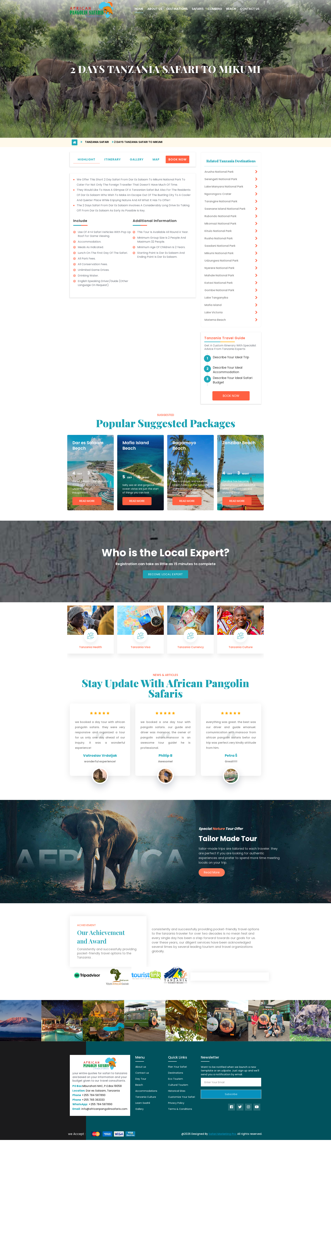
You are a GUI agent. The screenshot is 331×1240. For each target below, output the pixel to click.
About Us (154, 9)
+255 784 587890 (89, 1095)
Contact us (142, 1073)
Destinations (177, 9)
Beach (231, 9)
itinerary (112, 159)
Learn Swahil (142, 1103)
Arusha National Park (219, 172)
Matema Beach (215, 320)
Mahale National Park (219, 275)
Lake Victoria (213, 312)
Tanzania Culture (145, 1097)
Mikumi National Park (219, 253)
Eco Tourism (175, 1079)
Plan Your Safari (177, 1067)
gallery (137, 159)
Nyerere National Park (219, 268)
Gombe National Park (219, 290)
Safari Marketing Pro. (223, 1134)
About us (140, 1067)
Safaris (198, 9)
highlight (86, 159)
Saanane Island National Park (224, 209)
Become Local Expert (165, 574)
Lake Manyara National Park (223, 187)
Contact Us (249, 9)
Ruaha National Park (218, 238)
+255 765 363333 (88, 1100)
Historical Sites (176, 1091)
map (156, 159)
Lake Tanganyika (216, 298)
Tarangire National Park (220, 201)
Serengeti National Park (220, 179)
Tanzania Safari (97, 142)
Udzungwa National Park (221, 261)
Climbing (215, 9)
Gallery (139, 1109)
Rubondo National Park (220, 216)
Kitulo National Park (218, 231)
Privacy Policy (176, 1103)
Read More (87, 501)
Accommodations (146, 1091)
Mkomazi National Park (220, 224)
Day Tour (140, 1079)
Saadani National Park (219, 246)
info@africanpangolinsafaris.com (99, 1109)
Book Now (177, 159)
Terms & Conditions (180, 1109)
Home (139, 9)
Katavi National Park (218, 283)
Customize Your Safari (181, 1097)
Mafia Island (213, 305)
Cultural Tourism (178, 1085)
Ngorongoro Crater (217, 194)
